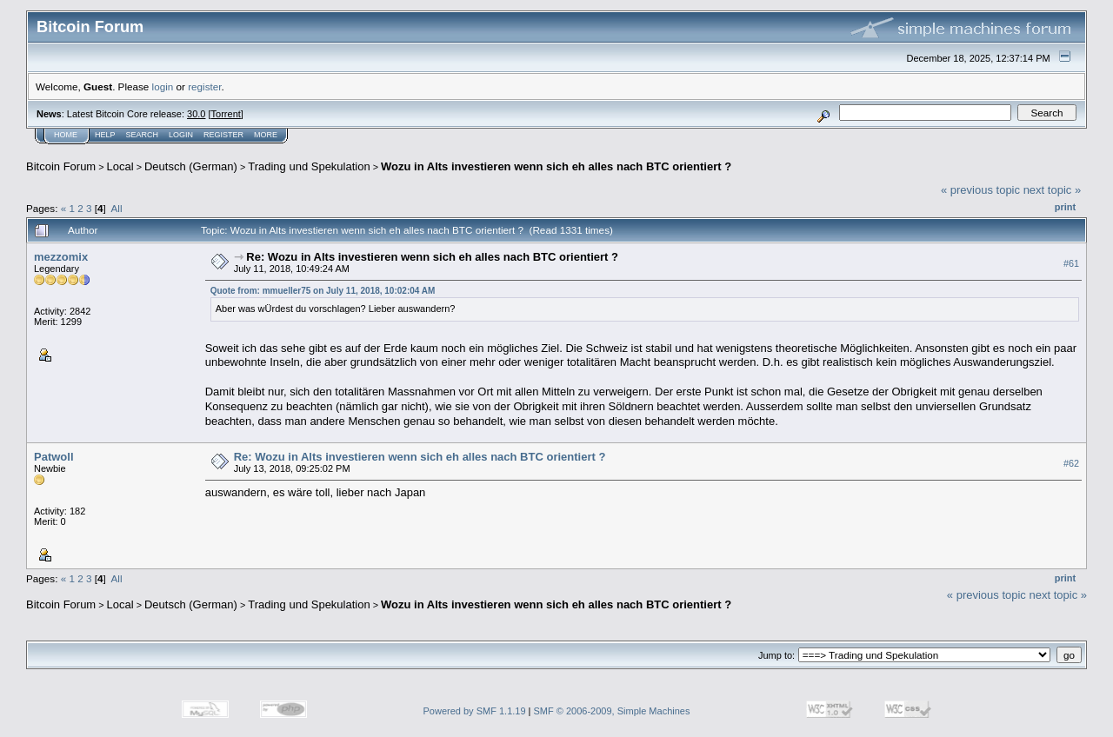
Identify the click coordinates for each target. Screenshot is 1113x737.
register (204, 86)
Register (223, 134)
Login (181, 134)
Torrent (226, 114)
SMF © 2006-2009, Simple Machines (612, 711)
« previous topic (980, 189)
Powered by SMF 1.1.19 (474, 711)
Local (120, 166)
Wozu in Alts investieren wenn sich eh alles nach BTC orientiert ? (556, 166)
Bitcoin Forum (61, 166)
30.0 (196, 114)
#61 (1071, 263)
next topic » (1052, 189)
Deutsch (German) (190, 166)
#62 (1071, 463)
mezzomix (61, 256)
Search (142, 134)
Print (1065, 207)
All (117, 208)
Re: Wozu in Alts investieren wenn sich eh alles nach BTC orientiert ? (432, 256)
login (163, 86)
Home (65, 134)
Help (105, 134)
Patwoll (54, 456)
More (265, 134)
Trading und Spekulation (309, 166)
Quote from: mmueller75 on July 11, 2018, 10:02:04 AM (323, 290)
